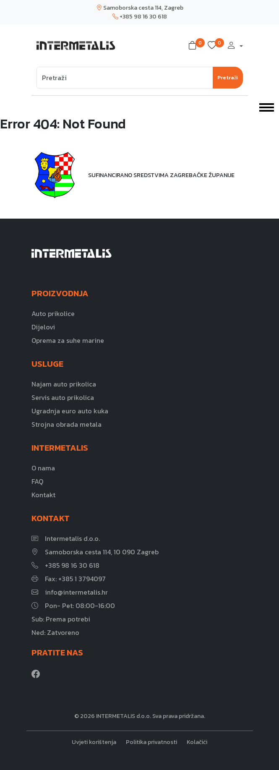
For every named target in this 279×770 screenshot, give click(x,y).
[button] (194, 45)
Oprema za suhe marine (67, 340)
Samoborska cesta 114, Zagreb (139, 7)
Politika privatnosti (151, 742)
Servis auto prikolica (62, 397)
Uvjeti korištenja (94, 742)
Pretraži (227, 77)
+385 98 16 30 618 (139, 16)
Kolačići (197, 742)
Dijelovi (43, 327)
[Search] (125, 78)
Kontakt (43, 495)
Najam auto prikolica (63, 384)
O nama (43, 468)
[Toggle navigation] (266, 106)
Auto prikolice (53, 313)
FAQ (37, 481)
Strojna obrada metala (66, 424)
